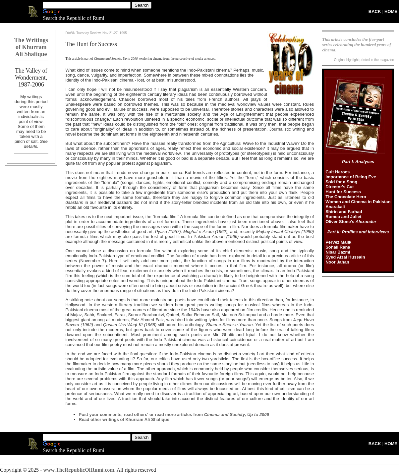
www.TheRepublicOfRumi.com (78, 470)
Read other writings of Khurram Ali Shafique (124, 419)
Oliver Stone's (350, 221)
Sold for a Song (341, 181)
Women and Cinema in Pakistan (357, 201)
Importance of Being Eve (350, 176)
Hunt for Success (343, 191)
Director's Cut (339, 186)
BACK (375, 11)
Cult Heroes (337, 171)
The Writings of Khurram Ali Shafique (31, 47)
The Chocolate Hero (345, 196)
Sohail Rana (337, 247)
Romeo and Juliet (343, 216)
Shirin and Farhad (343, 211)
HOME (390, 11)
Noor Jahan (337, 262)
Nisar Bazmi (337, 252)
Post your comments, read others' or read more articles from (174, 414)
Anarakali (335, 206)
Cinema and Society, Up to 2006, (116, 58)
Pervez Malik (338, 242)
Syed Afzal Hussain (345, 257)
